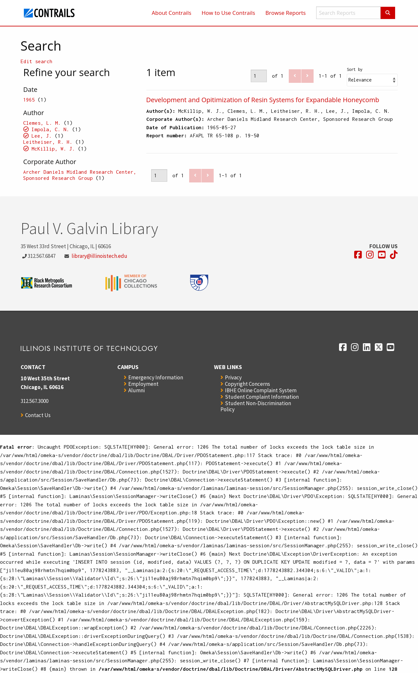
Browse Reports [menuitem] (286, 12)
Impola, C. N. (50, 129)
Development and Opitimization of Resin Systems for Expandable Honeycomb (262, 99)
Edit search (37, 61)
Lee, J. (42, 136)
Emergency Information (155, 377)
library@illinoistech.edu (99, 255)
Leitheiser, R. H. (48, 142)
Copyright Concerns (247, 383)
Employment (143, 383)
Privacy (233, 377)
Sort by (355, 69)
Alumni (136, 390)
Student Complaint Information (262, 396)
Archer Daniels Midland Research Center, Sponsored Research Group (79, 175)
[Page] (259, 76)
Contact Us (38, 415)
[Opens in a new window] (358, 254)
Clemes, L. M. (42, 123)
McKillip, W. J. (53, 148)
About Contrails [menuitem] (171, 12)
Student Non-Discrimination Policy (255, 406)
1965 (29, 99)
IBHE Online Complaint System (260, 390)
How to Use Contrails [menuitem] (228, 12)
